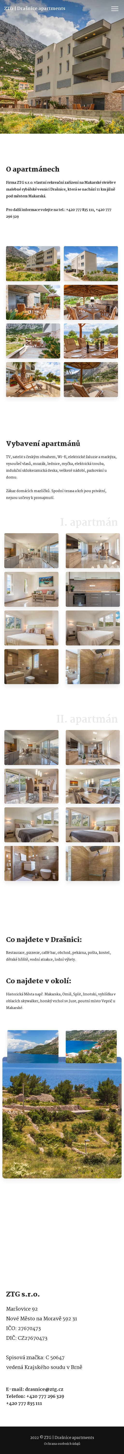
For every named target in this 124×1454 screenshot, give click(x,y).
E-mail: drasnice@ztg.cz (34, 1389)
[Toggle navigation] (115, 9)
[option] (32, 263)
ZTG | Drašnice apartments (28, 8)
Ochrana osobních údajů (62, 1443)
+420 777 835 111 (24, 1403)
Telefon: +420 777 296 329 (35, 1396)
